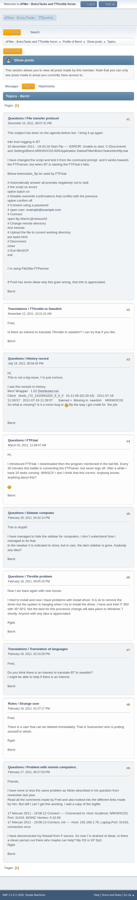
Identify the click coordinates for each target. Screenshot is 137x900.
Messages (11, 86)
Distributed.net (48, 391)
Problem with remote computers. (51, 767)
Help (96, 894)
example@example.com (43, 210)
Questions (16, 118)
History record (37, 358)
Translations (17, 309)
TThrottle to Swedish (46, 309)
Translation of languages (49, 649)
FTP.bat (32, 440)
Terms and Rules (111, 894)
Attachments (47, 86)
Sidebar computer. (40, 513)
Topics (28, 86)
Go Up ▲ (129, 894)
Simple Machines (35, 894)
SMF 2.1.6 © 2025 (13, 894)
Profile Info (12, 51)
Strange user (29, 703)
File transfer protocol (42, 118)
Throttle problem (39, 576)
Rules (12, 703)
